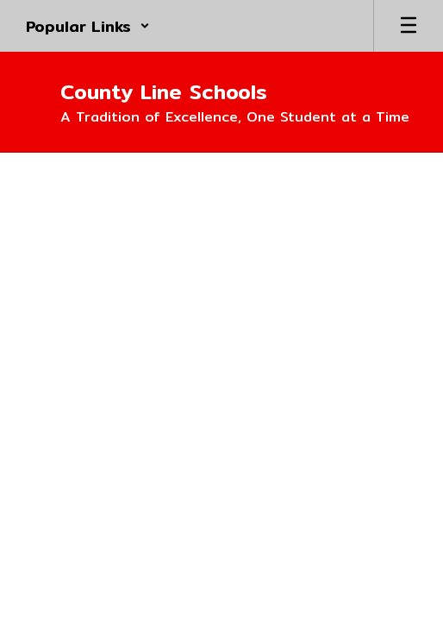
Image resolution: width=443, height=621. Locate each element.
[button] (88, 26)
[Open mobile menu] (408, 26)
